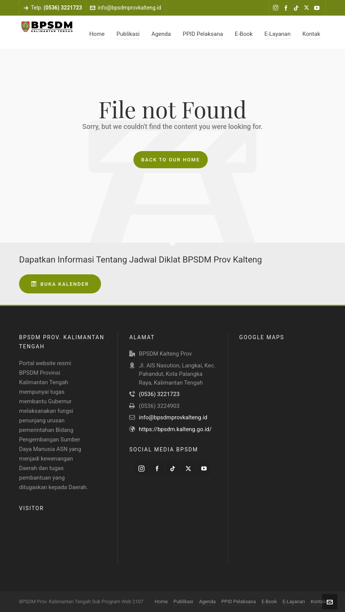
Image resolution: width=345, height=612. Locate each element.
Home (161, 601)
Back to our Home (170, 160)
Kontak (318, 601)
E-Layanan (293, 601)
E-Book (269, 601)
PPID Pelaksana (238, 601)
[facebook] (287, 8)
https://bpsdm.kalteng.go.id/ (175, 429)
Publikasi (183, 601)
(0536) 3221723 (159, 394)
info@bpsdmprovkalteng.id (125, 8)
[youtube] (318, 8)
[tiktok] (297, 8)
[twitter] (307, 8)
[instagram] (277, 8)
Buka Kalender (60, 284)
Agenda (207, 601)
